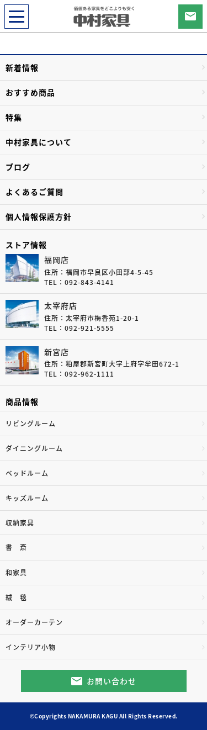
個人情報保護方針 (39, 216)
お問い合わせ (111, 680)
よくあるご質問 (34, 191)
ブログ (18, 166)
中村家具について (39, 141)
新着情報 (22, 67)
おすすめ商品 (30, 92)
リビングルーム (31, 424)
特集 (14, 117)
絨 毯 (16, 597)
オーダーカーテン (34, 622)
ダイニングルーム (34, 448)
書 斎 (16, 547)
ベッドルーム (27, 473)
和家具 (16, 573)
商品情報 (22, 401)
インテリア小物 (31, 647)
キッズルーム (27, 498)
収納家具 (20, 523)
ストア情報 (26, 244)
